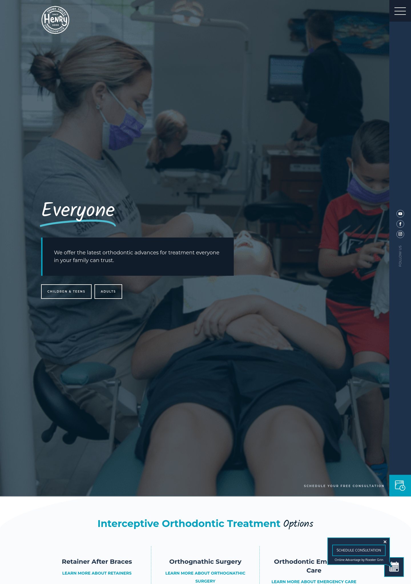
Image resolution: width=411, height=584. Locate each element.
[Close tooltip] (385, 542)
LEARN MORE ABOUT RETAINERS (97, 573)
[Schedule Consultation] (394, 567)
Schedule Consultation (359, 550)
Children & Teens (66, 291)
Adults (108, 291)
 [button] (400, 11)
